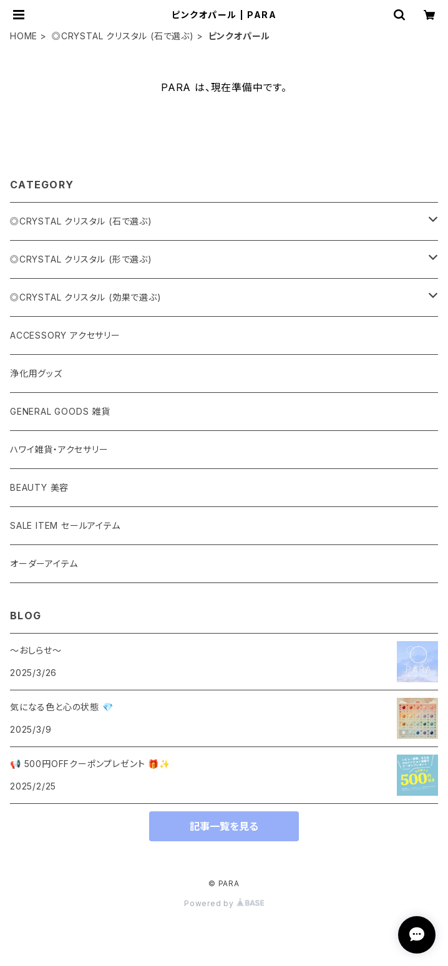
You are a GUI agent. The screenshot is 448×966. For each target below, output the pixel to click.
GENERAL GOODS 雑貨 (60, 411)
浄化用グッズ (36, 373)
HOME (23, 36)
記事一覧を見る (224, 826)
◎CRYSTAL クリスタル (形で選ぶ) (81, 259)
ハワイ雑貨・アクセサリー (59, 449)
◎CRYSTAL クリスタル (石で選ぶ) (123, 36)
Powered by (224, 903)
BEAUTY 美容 (39, 487)
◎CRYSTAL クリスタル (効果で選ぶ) (86, 297)
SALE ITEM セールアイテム (65, 525)
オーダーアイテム (43, 563)
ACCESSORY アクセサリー (65, 335)
